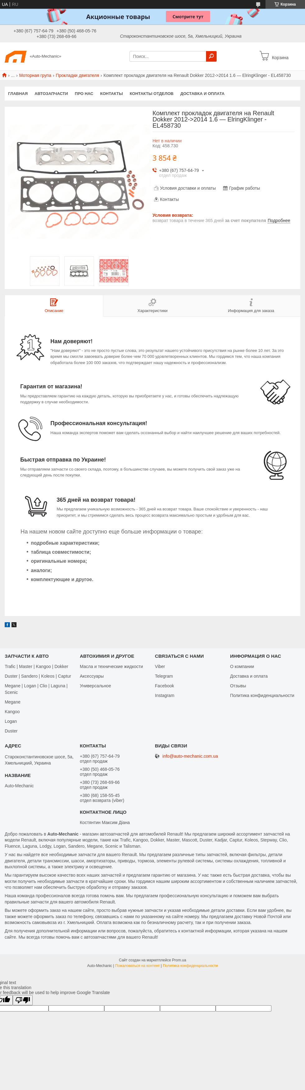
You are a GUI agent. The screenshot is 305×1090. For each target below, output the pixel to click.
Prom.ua (179, 960)
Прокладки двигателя (77, 75)
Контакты (111, 93)
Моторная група (35, 75)
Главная (18, 93)
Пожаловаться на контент (137, 966)
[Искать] (211, 56)
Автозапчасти (51, 93)
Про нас (84, 93)
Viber (160, 666)
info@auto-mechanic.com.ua (190, 756)
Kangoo (12, 711)
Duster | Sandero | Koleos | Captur (38, 676)
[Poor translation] (23, 1000)
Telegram (164, 676)
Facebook (164, 685)
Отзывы (238, 685)
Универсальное (95, 685)
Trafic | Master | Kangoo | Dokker (36, 666)
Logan (11, 721)
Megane (13, 701)
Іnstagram (164, 695)
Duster (11, 730)
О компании (242, 666)
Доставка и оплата (202, 93)
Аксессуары (92, 676)
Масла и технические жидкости (111, 666)
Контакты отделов (152, 93)
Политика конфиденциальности (262, 695)
